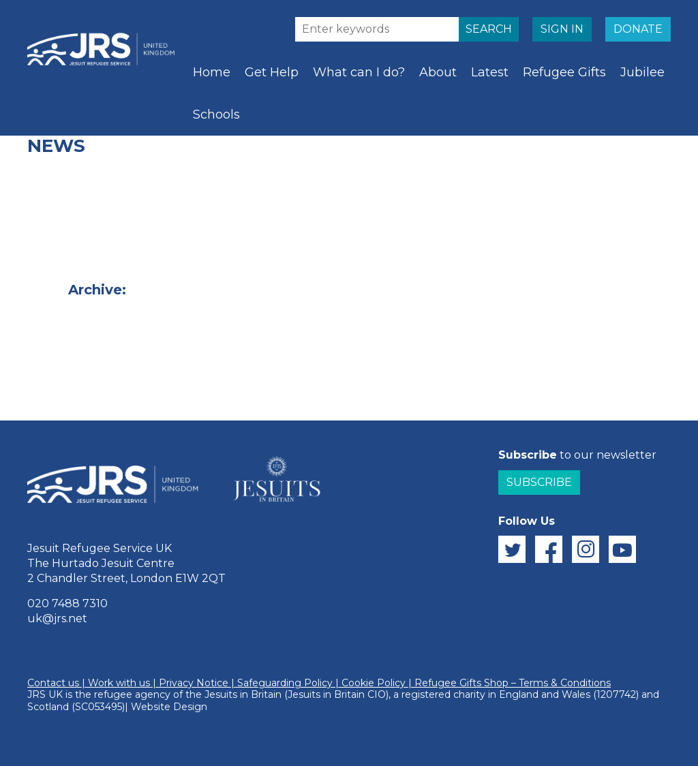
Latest (490, 72)
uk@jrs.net (57, 618)
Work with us (119, 683)
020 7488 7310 (67, 603)
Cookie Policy (374, 683)
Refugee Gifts (564, 72)
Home (211, 72)
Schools (216, 114)
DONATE (638, 28)
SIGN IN (562, 28)
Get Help (272, 72)
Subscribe (539, 482)
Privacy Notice (193, 683)
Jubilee (642, 72)
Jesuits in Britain (243, 694)
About (438, 72)
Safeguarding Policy (285, 683)
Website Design (169, 707)
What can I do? (359, 72)
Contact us (53, 683)
